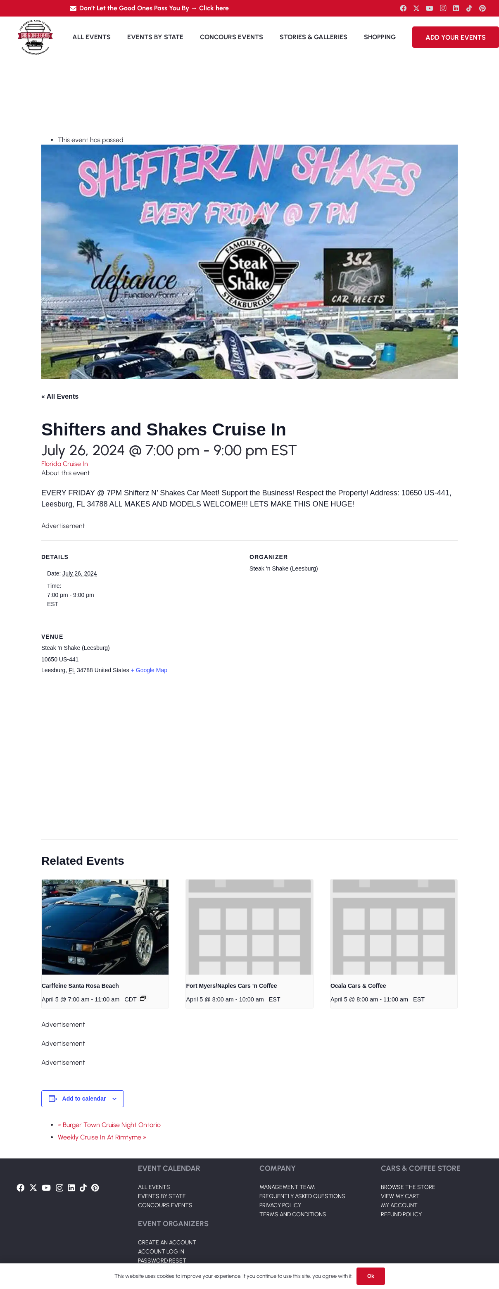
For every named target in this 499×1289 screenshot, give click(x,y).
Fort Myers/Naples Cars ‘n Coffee (231, 985)
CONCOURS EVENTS (165, 1205)
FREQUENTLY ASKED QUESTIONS (302, 1196)
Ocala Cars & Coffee (358, 985)
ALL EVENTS (154, 1187)
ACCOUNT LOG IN (161, 1251)
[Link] (35, 37)
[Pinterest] (482, 8)
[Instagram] (442, 8)
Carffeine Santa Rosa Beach (80, 985)
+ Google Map (149, 670)
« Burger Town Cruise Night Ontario (109, 1125)
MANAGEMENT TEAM (287, 1187)
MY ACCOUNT (399, 1205)
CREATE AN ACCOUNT (167, 1242)
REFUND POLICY (401, 1214)
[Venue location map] (244, 757)
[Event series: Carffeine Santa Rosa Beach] (143, 998)
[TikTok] (469, 8)
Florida (52, 464)
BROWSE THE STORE (408, 1187)
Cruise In (75, 464)
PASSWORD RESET (162, 1260)
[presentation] (105, 927)
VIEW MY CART (400, 1196)
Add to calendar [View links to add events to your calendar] (84, 1098)
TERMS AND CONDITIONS (292, 1214)
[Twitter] (416, 8)
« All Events (59, 396)
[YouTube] (429, 8)
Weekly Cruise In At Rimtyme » (102, 1137)
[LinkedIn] (456, 8)
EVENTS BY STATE (162, 1196)
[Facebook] (403, 8)
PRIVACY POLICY (280, 1205)
